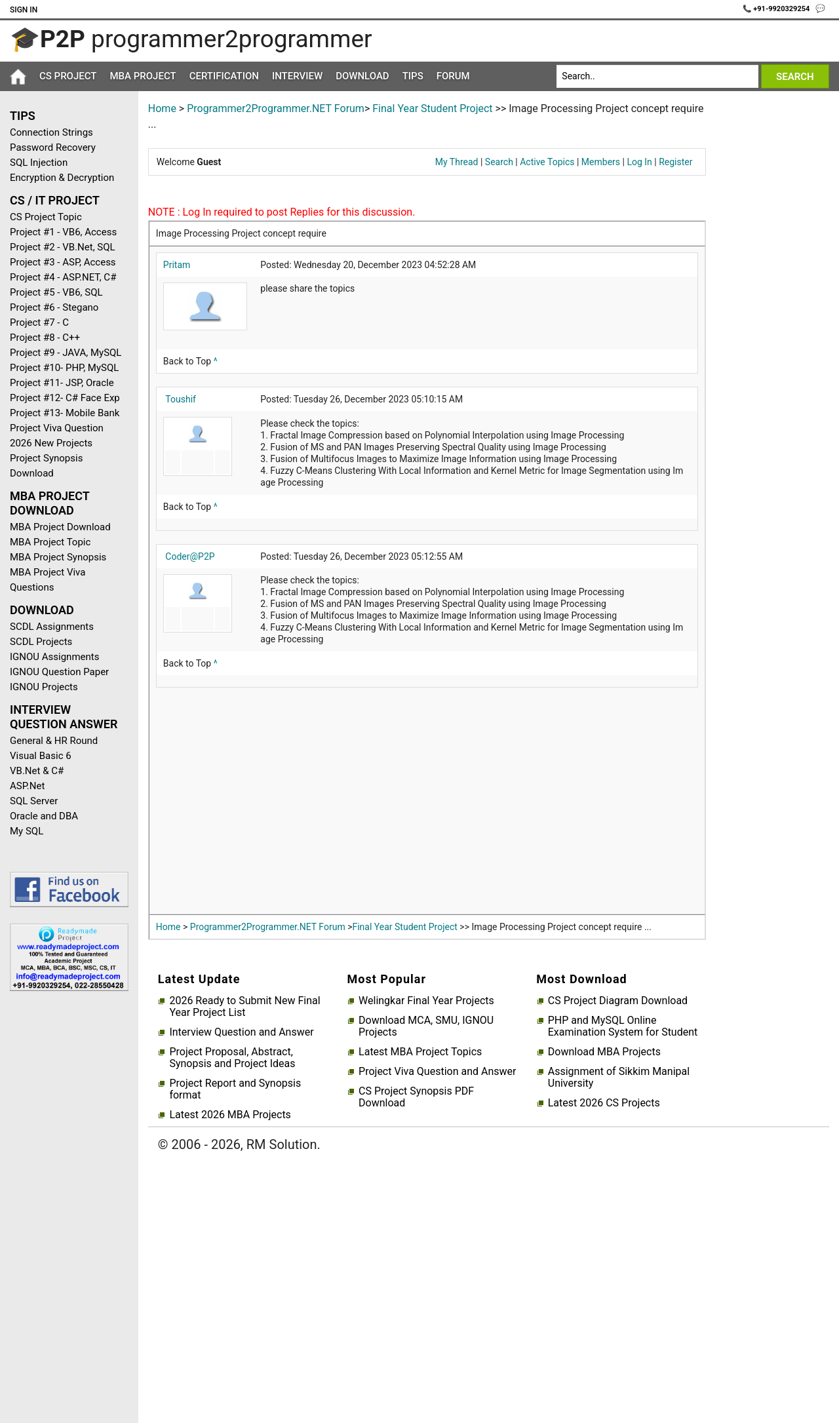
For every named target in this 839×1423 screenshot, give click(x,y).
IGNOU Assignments (54, 657)
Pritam (176, 265)
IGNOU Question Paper (59, 672)
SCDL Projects (41, 642)
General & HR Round (54, 741)
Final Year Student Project (432, 108)
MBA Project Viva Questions (47, 579)
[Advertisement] (64, 1210)
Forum (453, 76)
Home (162, 108)
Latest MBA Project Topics (420, 1052)
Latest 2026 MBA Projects (229, 1115)
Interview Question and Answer (241, 1032)
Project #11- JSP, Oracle (62, 383)
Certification (224, 76)
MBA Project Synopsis (58, 557)
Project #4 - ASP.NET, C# (63, 277)
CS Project (67, 76)
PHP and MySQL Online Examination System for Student (623, 1026)
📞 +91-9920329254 (777, 9)
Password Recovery (53, 147)
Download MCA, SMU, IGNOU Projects (426, 1026)
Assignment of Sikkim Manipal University (619, 1077)
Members (600, 162)
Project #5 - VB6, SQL (56, 292)
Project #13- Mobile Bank (64, 413)
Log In (639, 162)
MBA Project (142, 76)
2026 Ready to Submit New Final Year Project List (244, 1007)
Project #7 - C (39, 322)
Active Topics (547, 162)
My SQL (26, 831)
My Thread (456, 162)
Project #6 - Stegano (54, 307)
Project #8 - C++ (45, 337)
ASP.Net (27, 786)
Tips (412, 76)
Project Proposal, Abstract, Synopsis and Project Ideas (232, 1058)
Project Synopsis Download (46, 465)
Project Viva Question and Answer (437, 1072)
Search (499, 162)
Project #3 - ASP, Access (63, 262)
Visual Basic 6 (40, 756)
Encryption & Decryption (62, 178)
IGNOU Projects (44, 687)
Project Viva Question (57, 428)
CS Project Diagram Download (618, 1001)
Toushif (180, 399)
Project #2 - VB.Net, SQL (62, 247)
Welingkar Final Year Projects (426, 1001)
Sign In (23, 9)
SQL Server (34, 801)
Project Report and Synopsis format (235, 1089)
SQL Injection (39, 162)
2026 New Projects (51, 443)
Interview (297, 76)
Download (362, 76)
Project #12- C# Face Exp (65, 398)
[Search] (657, 76)
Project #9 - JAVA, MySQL (65, 353)
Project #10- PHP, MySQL (64, 368)
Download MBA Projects (604, 1052)
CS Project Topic (46, 217)
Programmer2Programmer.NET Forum (275, 108)
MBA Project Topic (50, 542)
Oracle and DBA (44, 816)
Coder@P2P (189, 556)
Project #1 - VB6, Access (63, 232)
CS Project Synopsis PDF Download (416, 1097)
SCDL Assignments (52, 627)
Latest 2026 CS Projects (604, 1103)
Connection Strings (51, 132)
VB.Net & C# (37, 771)
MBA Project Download (60, 527)
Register (675, 162)
